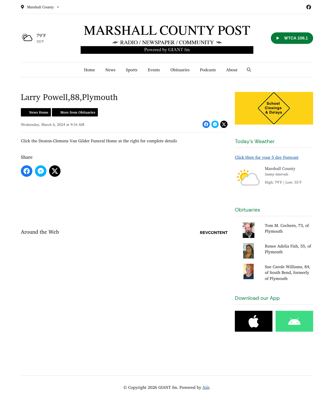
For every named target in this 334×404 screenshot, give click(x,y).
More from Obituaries (77, 112)
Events (154, 69)
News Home (38, 112)
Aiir (206, 387)
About (231, 69)
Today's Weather (255, 141)
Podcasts (208, 69)
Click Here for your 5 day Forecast (267, 157)
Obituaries (179, 69)
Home (89, 69)
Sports (131, 69)
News (110, 69)
